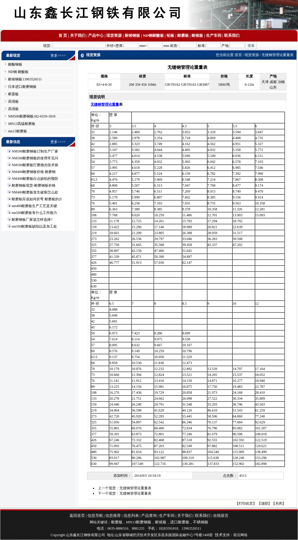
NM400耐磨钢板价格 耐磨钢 (34, 172)
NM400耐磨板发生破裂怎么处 (35, 192)
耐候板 (197, 35)
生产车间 (213, 35)
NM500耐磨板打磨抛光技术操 (35, 165)
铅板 (170, 35)
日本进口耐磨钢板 (22, 87)
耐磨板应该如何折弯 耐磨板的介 (37, 199)
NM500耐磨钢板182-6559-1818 (31, 116)
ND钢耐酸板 (153, 35)
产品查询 (149, 515)
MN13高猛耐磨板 (21, 124)
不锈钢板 (200, 522)
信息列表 (131, 515)
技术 (219, 535)
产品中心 (96, 35)
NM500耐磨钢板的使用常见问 (35, 158)
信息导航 (95, 515)
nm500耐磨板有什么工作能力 (34, 213)
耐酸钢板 (15, 64)
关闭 (278, 503)
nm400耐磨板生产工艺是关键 (34, 206)
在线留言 (221, 515)
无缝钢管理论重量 (105, 104)
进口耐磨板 (179, 522)
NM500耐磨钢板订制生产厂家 (35, 151)
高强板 (13, 101)
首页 (238, 55)
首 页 (62, 35)
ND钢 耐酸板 (18, 72)
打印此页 (246, 503)
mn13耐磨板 (17, 131)
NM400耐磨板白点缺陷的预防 (35, 179)
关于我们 (77, 35)
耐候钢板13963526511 (25, 79)
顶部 (264, 503)
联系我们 (232, 35)
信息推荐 (113, 515)
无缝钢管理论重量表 (135, 488)
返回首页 (77, 515)
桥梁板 (13, 94)
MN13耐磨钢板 (139, 522)
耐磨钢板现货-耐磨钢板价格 (34, 185)
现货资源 (114, 35)
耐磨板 (183, 35)
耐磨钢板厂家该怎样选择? (32, 219)
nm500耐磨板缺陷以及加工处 (34, 226)
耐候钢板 (132, 35)
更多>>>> (58, 55)
